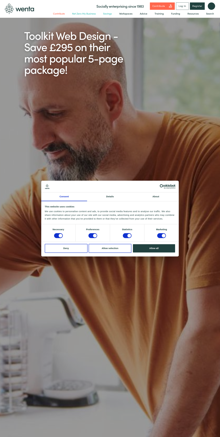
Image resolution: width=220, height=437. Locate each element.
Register (197, 6)
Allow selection (110, 248)
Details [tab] (110, 196)
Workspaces (125, 13)
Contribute (162, 6)
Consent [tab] (64, 196)
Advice (143, 13)
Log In (182, 6)
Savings (107, 13)
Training (159, 13)
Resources (193, 13)
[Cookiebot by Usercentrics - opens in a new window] (162, 186)
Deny (66, 248)
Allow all (154, 248)
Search (210, 13)
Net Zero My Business (84, 13)
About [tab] (155, 196)
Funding (175, 13)
